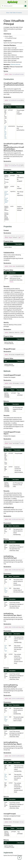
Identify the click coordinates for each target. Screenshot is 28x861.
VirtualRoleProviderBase (6, 200)
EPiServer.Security (15, 64)
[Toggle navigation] (25, 2)
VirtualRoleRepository (6, 193)
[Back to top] (19, 858)
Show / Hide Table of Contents (14, 12)
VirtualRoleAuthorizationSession (5, 132)
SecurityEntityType (5, 590)
